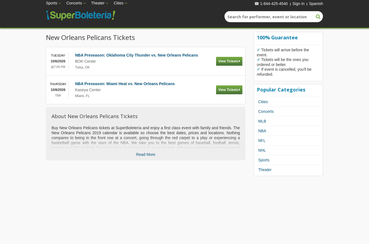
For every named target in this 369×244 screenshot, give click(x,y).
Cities (118, 3)
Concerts (74, 3)
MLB (262, 121)
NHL (262, 150)
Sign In (299, 3)
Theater (97, 3)
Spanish (316, 3)
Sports (51, 3)
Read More (145, 154)
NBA (262, 131)
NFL (261, 140)
